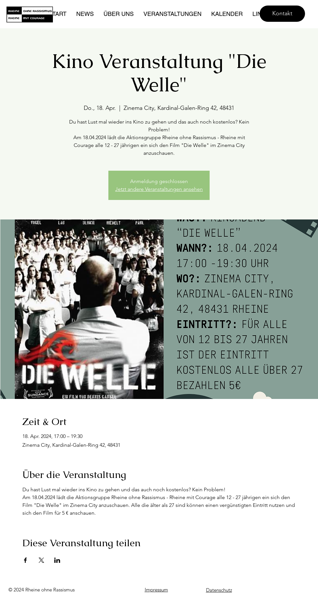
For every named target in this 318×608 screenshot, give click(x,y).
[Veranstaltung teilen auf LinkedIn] (57, 560)
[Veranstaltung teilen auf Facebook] (25, 560)
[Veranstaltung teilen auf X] (41, 560)
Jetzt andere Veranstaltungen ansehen (159, 189)
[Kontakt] (282, 14)
